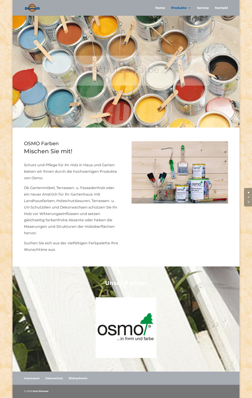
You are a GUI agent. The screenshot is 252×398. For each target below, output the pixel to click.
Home (160, 8)
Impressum (32, 378)
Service (203, 8)
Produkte (179, 8)
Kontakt (221, 8)
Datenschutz (54, 378)
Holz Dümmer (40, 391)
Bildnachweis (78, 378)
